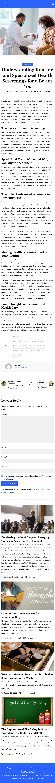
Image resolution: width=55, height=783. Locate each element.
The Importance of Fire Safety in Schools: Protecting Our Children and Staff (26, 731)
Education (27, 64)
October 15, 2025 (9, 693)
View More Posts (21, 368)
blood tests (17, 337)
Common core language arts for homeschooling (20, 615)
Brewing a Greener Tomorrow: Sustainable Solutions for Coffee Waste (27, 676)
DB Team (10, 91)
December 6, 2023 (9, 577)
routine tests (18, 350)
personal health (19, 346)
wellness (16, 355)
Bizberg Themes (38, 778)
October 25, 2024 (24, 91)
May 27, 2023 (8, 754)
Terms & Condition (31, 768)
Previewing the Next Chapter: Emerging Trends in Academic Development (25, 539)
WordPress (15, 778)
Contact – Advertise (28, 771)
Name (4, 447)
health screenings (20, 341)
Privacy (44, 768)
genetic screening (31, 337)
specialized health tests (35, 350)
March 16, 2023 (8, 638)
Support (10, 768)
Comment (5, 414)
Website (4, 466)
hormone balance (36, 341)
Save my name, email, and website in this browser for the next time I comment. (27, 477)
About (19, 768)
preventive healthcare (36, 346)
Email (4, 457)
